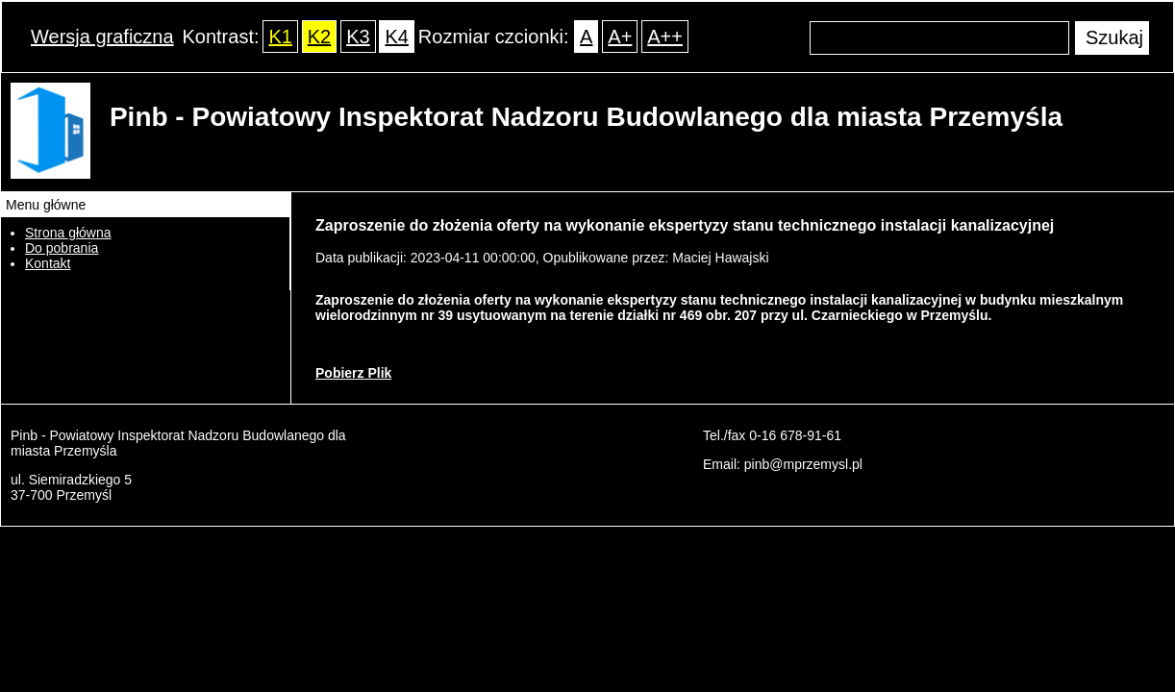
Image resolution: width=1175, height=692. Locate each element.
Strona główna (68, 232)
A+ (620, 36)
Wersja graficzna (102, 36)
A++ (665, 36)
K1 (279, 36)
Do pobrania (61, 248)
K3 (357, 36)
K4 (396, 36)
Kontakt (47, 263)
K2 (319, 36)
